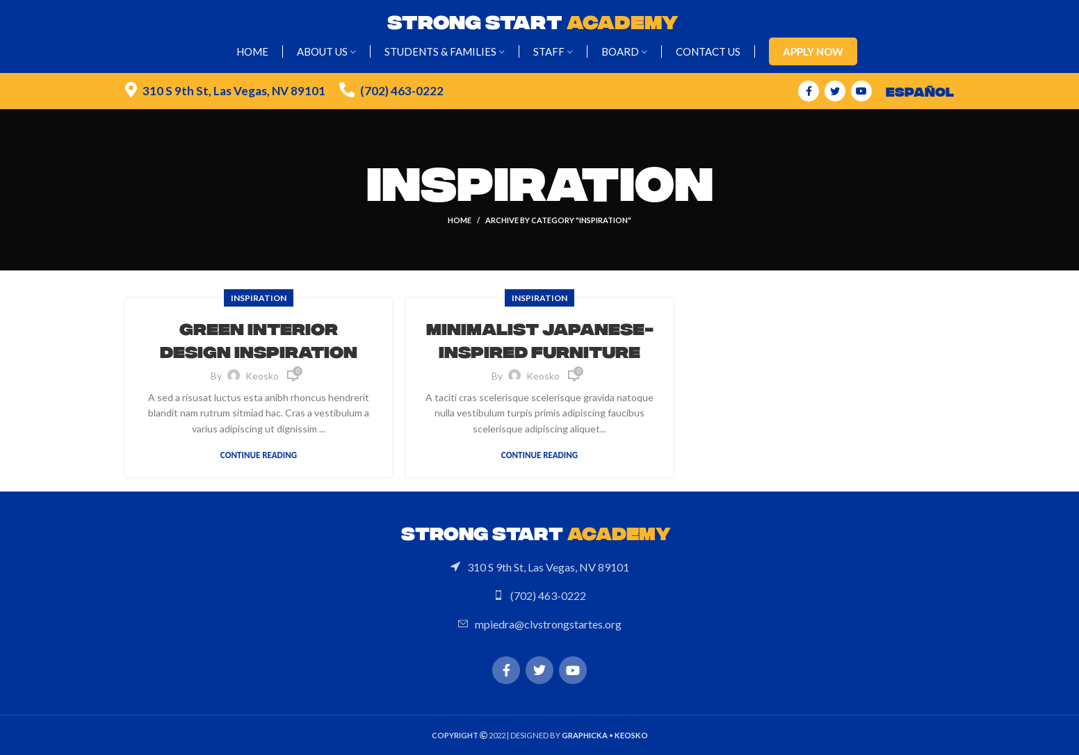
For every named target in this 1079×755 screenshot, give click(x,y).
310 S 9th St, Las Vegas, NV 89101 (234, 90)
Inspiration (258, 298)
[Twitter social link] (835, 91)
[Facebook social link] (808, 91)
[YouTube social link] (861, 91)
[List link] (539, 567)
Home (459, 220)
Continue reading (258, 455)
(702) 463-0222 (402, 90)
